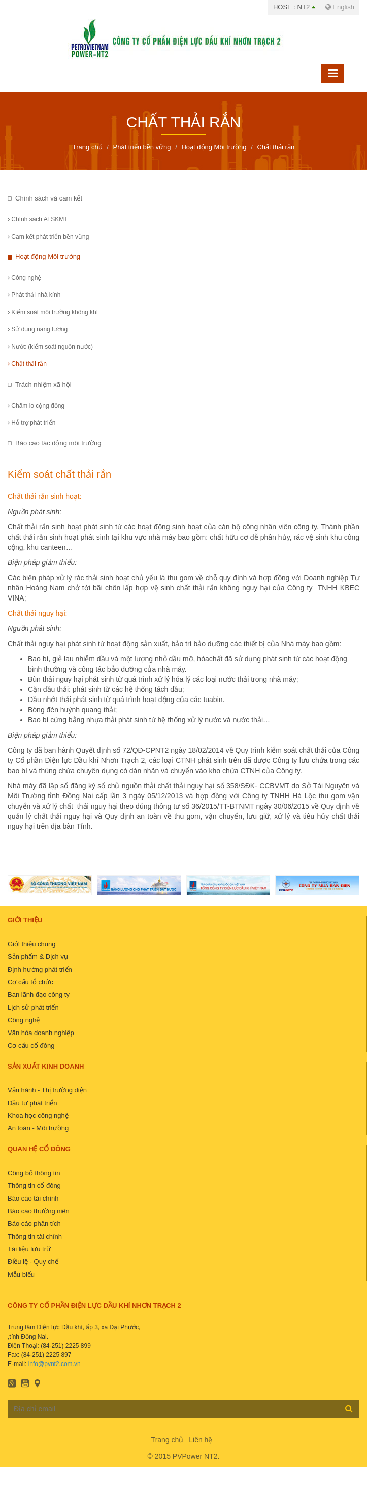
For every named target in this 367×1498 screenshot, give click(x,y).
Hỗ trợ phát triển (31, 422)
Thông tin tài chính (35, 1236)
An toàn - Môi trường (38, 1128)
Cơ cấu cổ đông (31, 1045)
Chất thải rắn (27, 364)
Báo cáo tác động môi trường (58, 443)
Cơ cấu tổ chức (30, 982)
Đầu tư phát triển (32, 1103)
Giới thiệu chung (32, 944)
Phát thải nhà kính (34, 294)
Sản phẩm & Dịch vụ (38, 956)
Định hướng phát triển (40, 969)
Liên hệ (200, 1440)
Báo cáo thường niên (39, 1211)
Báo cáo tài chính (33, 1198)
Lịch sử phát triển (33, 1007)
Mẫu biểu (21, 1274)
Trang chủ (167, 1440)
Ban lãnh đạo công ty (39, 994)
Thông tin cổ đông (34, 1185)
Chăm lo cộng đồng (36, 405)
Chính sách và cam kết (48, 198)
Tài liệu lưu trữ (29, 1249)
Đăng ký (349, 1408)
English (339, 7)
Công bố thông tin (34, 1173)
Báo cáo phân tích (34, 1223)
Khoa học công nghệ (38, 1115)
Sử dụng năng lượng (38, 329)
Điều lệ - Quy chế (33, 1262)
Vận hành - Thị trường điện (47, 1090)
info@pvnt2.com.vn (54, 1364)
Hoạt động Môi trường (47, 256)
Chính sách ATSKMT (38, 219)
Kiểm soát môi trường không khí (53, 312)
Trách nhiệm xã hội (43, 384)
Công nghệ (24, 277)
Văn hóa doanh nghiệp (41, 1033)
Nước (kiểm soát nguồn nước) (50, 346)
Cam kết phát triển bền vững (48, 236)
